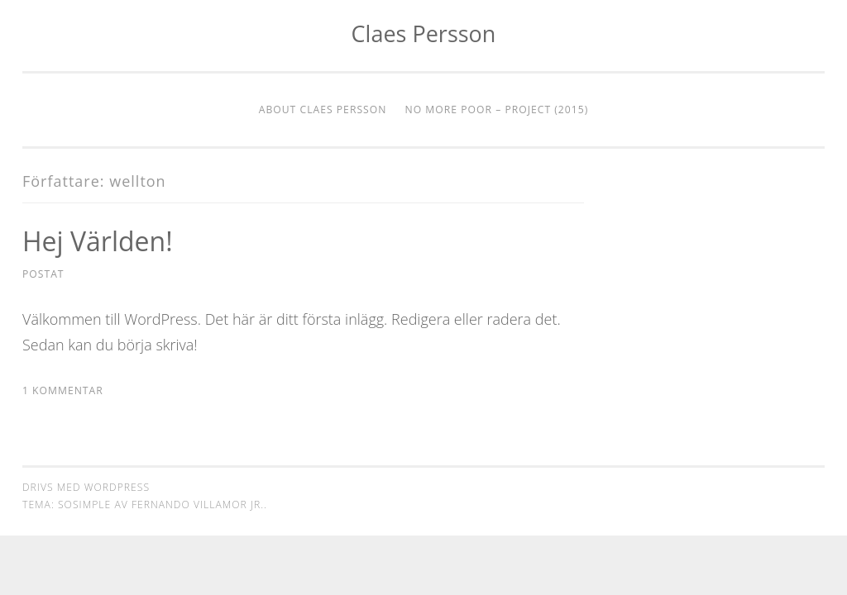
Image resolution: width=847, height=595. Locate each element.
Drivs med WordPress (86, 487)
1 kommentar (62, 390)
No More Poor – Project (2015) (497, 109)
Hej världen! (97, 241)
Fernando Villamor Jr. (198, 504)
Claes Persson (424, 33)
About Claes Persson (323, 109)
